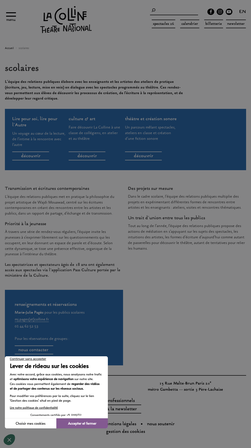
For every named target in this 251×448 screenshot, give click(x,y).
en (242, 12)
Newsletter (236, 24)
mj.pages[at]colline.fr (32, 319)
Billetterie (213, 24)
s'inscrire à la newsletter (112, 409)
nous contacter (34, 350)
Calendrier (189, 24)
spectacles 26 (163, 24)
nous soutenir (161, 424)
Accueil (9, 48)
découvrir (30, 156)
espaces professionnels (112, 401)
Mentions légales (119, 424)
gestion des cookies (125, 432)
